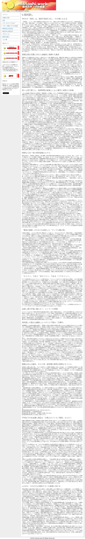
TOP (3, 11)
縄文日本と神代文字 (7, 31)
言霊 (3, 20)
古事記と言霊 (5, 17)
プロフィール (5, 34)
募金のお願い (5, 36)
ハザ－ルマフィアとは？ (8, 23)
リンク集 (4, 39)
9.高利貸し (26, 11)
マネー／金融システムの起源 (10, 26)
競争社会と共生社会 (7, 28)
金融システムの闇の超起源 (15, 11)
